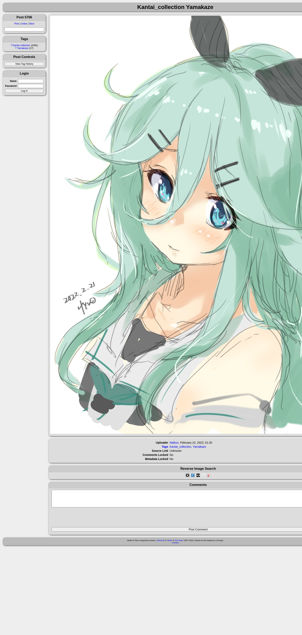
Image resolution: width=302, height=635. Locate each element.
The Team (178, 543)
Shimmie (160, 543)
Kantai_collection (180, 446)
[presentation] (83, 519)
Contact (175, 546)
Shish (169, 543)
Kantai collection (21, 45)
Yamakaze (22, 48)
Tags (165, 446)
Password (11, 86)
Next (31, 23)
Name (13, 81)
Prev (16, 23)
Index (24, 23)
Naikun (174, 442)
